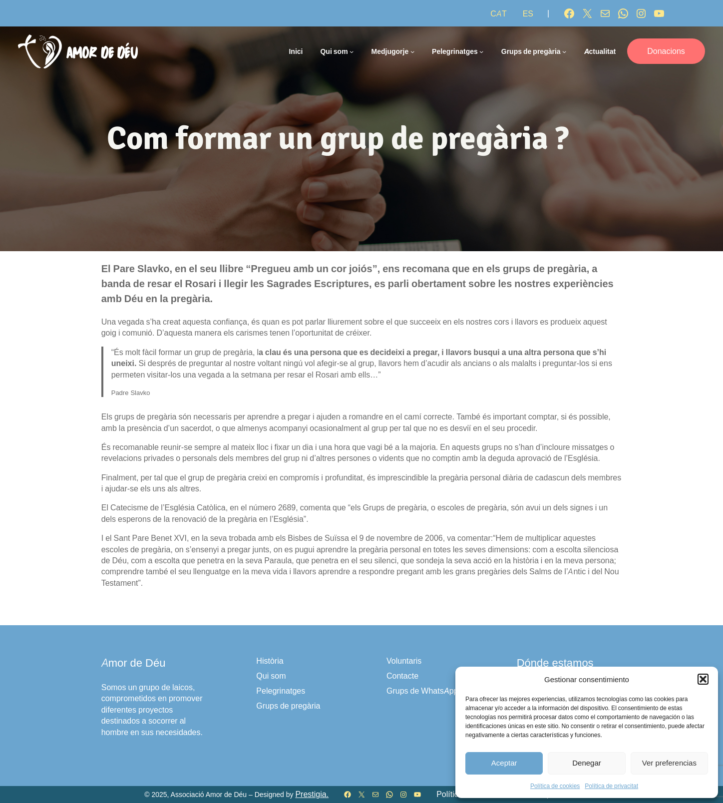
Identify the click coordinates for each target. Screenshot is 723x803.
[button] (703, 679)
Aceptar (504, 763)
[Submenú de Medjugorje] (412, 51)
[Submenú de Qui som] (352, 51)
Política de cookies (555, 786)
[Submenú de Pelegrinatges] (481, 51)
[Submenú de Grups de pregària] (564, 51)
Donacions (666, 51)
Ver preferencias (669, 763)
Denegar (586, 763)
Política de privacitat (611, 786)
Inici (296, 51)
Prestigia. (312, 794)
